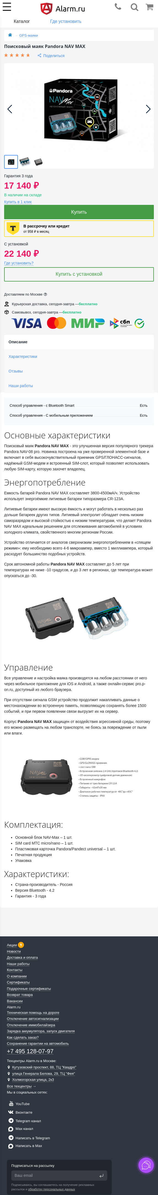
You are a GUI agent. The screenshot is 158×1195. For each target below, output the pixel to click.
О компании (17, 976)
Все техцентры (19, 1086)
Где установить (65, 21)
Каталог (22, 21)
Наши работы (21, 386)
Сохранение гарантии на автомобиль (38, 1043)
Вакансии (15, 1001)
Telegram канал (24, 1121)
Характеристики (23, 356)
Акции (12, 945)
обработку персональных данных (51, 1189)
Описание (18, 342)
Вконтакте (19, 1112)
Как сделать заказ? (23, 1037)
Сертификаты (18, 982)
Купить (79, 212)
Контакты (14, 970)
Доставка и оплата (22, 957)
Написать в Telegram (28, 1138)
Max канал (20, 1129)
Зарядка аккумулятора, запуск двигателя (41, 1031)
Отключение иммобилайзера (31, 1025)
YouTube (18, 1104)
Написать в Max (24, 1146)
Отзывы (16, 371)
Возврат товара (20, 995)
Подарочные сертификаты (29, 989)
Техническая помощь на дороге (33, 1013)
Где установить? (19, 263)
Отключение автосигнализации (33, 1019)
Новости (14, 951)
